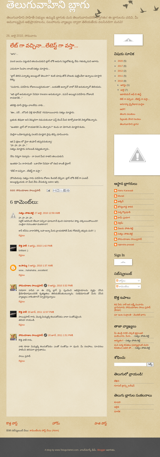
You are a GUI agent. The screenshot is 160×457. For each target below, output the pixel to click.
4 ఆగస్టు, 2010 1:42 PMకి (40, 245)
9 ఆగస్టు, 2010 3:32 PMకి (60, 285)
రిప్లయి (22, 235)
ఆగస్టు (123, 85)
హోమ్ (56, 423)
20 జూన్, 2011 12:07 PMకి (41, 312)
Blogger (101, 450)
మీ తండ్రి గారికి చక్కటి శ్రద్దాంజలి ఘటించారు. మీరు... (128, 334)
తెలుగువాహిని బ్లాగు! (129, 124)
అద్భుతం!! (118, 340)
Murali (121, 196)
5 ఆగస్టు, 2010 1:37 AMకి (40, 265)
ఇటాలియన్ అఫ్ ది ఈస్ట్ (130, 94)
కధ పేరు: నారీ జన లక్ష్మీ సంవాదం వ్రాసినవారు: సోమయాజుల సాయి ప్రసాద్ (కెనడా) (132, 307)
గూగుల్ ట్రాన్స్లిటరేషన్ (124, 385)
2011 (121, 76)
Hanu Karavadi (125, 190)
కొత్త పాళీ (23, 245)
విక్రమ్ (120, 223)
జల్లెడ (116, 407)
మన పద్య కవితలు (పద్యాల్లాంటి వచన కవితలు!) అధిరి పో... (131, 346)
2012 (121, 70)
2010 (121, 81)
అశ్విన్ (121, 201)
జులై (122, 90)
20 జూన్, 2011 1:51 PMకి (60, 335)
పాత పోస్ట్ (101, 423)
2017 (121, 66)
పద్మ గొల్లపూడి (124, 212)
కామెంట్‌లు (122, 286)
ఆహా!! (122, 109)
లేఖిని (116, 381)
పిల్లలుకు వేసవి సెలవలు (130, 119)
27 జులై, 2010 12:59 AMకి (47, 213)
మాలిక (117, 411)
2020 (121, 61)
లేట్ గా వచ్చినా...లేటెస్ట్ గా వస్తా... (44, 45)
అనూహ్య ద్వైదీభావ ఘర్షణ (132, 104)
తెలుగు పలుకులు (127, 114)
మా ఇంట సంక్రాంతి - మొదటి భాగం (130, 314)
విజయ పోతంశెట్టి (125, 228)
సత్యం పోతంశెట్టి (26, 213)
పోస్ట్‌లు (120, 280)
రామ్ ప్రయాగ (124, 217)
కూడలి (117, 402)
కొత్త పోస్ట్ (12, 423)
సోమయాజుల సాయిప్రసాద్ (31, 285)
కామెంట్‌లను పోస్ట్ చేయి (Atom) (44, 430)
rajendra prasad (126, 244)
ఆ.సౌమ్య (23, 265)
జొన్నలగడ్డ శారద (125, 206)
